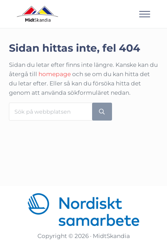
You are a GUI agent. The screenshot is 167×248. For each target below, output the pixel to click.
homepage (54, 74)
